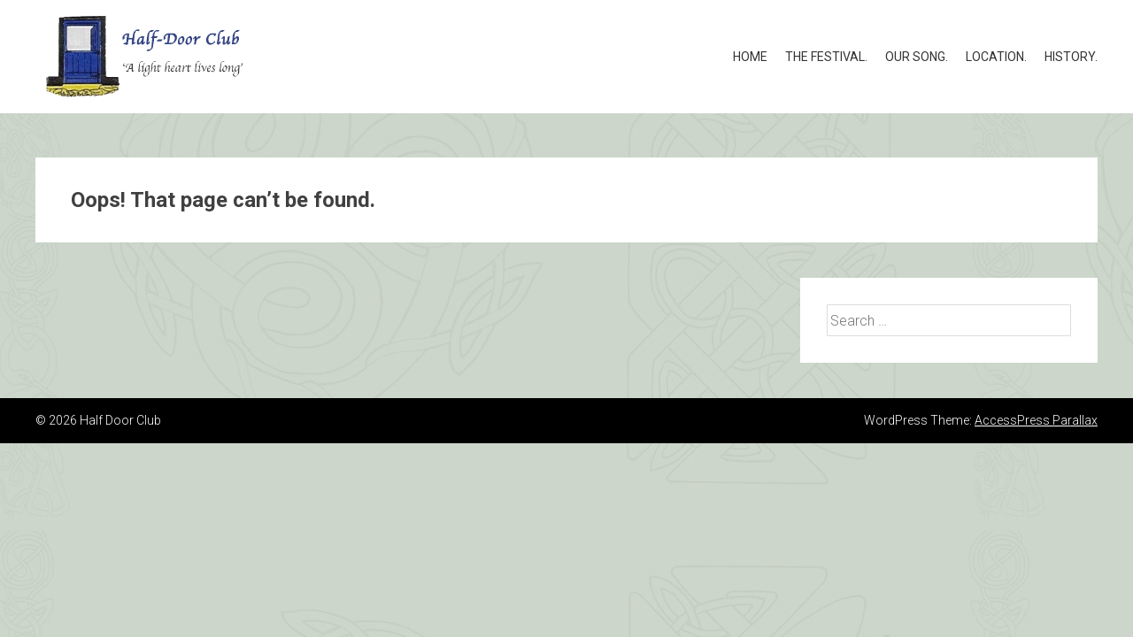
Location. (996, 57)
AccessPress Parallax (1036, 420)
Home (750, 57)
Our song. (916, 57)
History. (1071, 57)
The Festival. (826, 57)
